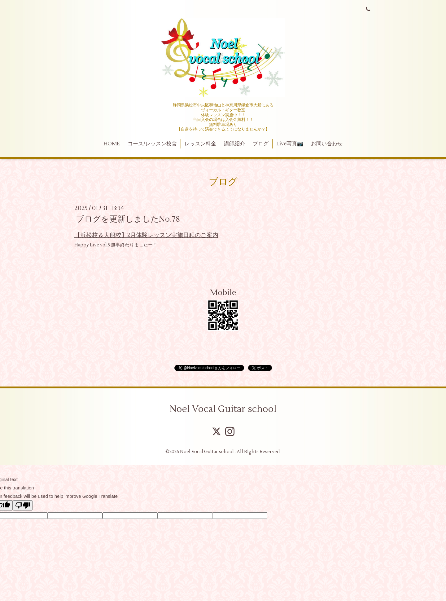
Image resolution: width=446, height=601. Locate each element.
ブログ (261, 143)
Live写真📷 (290, 143)
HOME (111, 143)
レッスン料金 (200, 143)
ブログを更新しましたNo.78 (128, 219)
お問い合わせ (327, 143)
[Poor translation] (23, 505)
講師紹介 (234, 143)
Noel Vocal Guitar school (223, 409)
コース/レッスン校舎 (152, 143)
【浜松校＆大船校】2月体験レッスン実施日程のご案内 (146, 235)
